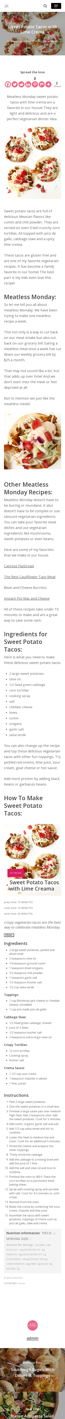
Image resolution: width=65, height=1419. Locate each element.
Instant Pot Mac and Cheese (27, 598)
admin (14, 41)
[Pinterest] (35, 81)
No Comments (50, 41)
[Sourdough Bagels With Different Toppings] (32, 1370)
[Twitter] (15, 81)
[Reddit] (21, 81)
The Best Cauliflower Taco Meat (30, 576)
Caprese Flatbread (19, 566)
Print (9, 935)
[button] (56, 6)
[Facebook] (8, 81)
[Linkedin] (28, 81)
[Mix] (42, 81)
